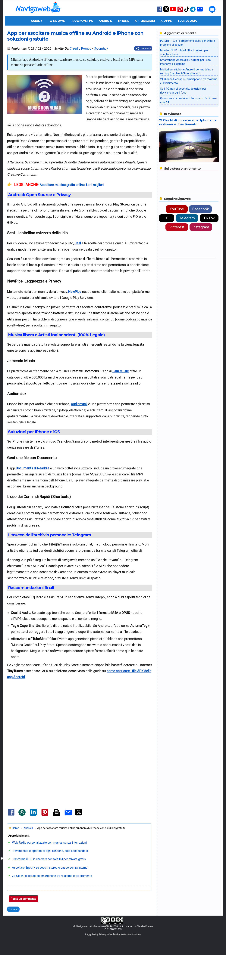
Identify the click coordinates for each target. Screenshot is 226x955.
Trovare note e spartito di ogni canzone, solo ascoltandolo (50, 851)
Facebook (200, 209)
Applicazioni (145, 21)
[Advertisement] (79, 718)
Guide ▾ (36, 21)
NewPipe (74, 292)
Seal (77, 243)
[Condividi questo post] (143, 48)
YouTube (177, 209)
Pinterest (176, 227)
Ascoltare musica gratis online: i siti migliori (72, 185)
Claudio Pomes (80, 48)
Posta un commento (23, 899)
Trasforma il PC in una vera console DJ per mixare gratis (49, 859)
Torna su (13, 909)
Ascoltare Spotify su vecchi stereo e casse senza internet (50, 867)
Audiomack (79, 404)
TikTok (209, 218)
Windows (57, 21)
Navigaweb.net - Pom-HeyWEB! (92, 926)
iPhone (123, 21)
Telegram (187, 218)
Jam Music (120, 371)
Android (105, 21)
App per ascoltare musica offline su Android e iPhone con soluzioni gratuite (75, 36)
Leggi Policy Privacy (95, 934)
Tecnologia (187, 21)
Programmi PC (82, 21)
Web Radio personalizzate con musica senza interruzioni (49, 842)
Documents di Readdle (32, 468)
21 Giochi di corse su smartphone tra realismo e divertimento (52, 876)
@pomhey (101, 48)
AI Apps (166, 21)
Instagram (201, 227)
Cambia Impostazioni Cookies (124, 934)
